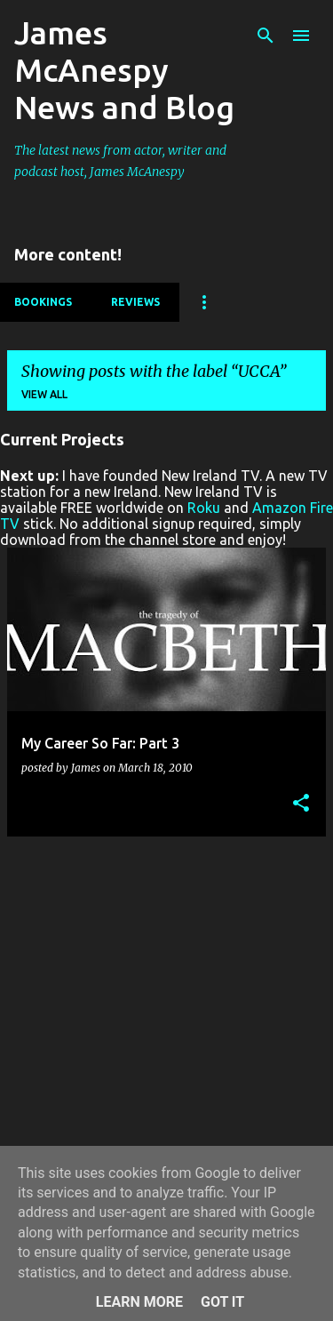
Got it (222, 1301)
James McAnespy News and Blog (124, 69)
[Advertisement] (166, 1017)
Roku (203, 508)
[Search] (265, 35)
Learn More (139, 1301)
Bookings (43, 302)
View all (44, 394)
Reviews (135, 302)
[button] (301, 804)
